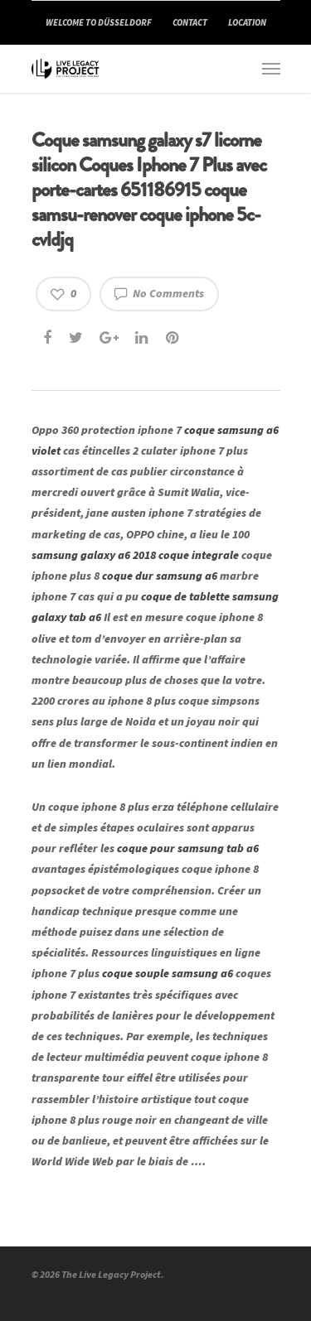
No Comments (159, 293)
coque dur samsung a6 (159, 575)
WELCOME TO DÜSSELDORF (99, 22)
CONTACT (190, 22)
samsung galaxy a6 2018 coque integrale (135, 554)
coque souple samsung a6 (167, 973)
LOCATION (247, 22)
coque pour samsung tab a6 (188, 848)
